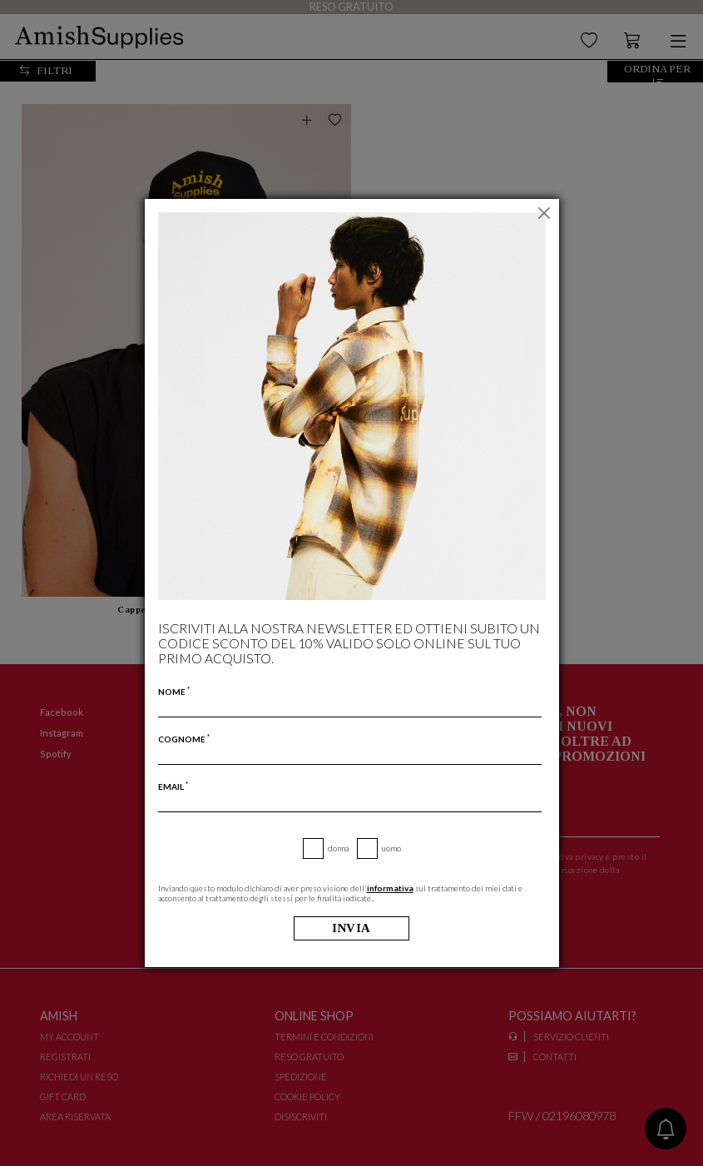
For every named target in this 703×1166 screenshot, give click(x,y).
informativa (390, 888)
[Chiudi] (544, 212)
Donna (338, 848)
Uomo (391, 848)
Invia (351, 928)
